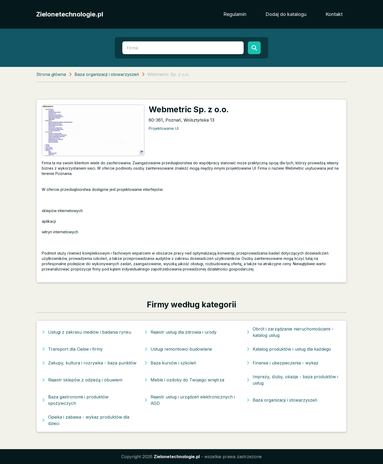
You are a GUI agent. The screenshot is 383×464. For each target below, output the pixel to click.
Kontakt (334, 14)
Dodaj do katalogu (285, 14)
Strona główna (51, 74)
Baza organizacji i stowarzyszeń (106, 74)
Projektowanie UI (163, 128)
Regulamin (234, 14)
